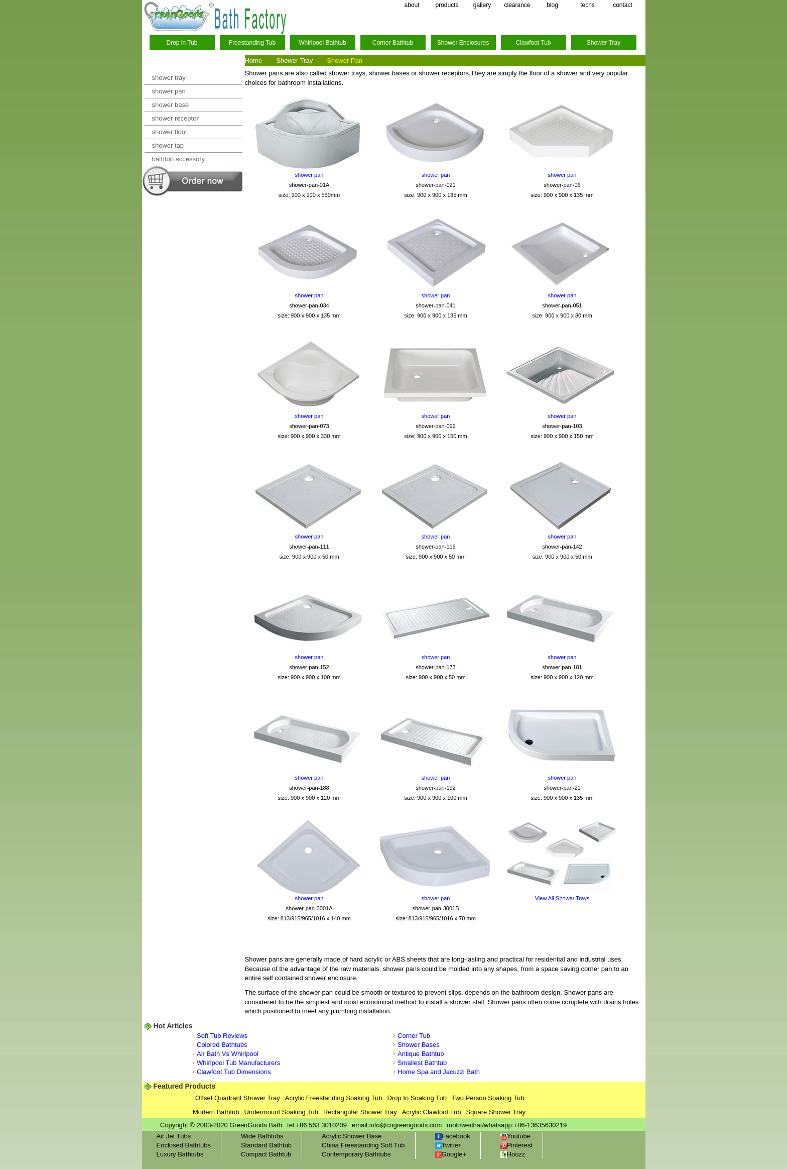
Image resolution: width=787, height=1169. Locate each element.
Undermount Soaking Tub (281, 1112)
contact (622, 5)
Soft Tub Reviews (222, 1035)
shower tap (168, 145)
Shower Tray (603, 42)
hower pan (563, 175)
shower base (170, 105)
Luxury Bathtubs (180, 1154)
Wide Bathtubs (262, 1136)
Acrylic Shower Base (351, 1136)
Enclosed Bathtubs (184, 1145)
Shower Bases (419, 1044)
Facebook (452, 1136)
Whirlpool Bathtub (322, 42)
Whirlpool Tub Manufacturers (238, 1063)
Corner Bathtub (392, 42)
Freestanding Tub (252, 42)
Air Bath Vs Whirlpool (227, 1053)
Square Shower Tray (496, 1112)
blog (552, 5)
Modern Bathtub (216, 1112)
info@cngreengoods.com (405, 1125)
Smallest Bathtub (422, 1063)
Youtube (515, 1136)
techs (587, 5)
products (446, 5)
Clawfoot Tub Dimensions (234, 1072)
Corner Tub (414, 1035)
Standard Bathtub (266, 1145)
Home (254, 60)
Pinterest (516, 1145)
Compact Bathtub (266, 1154)
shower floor (170, 132)
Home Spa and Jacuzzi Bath (439, 1072)
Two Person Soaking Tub (488, 1098)
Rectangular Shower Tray (360, 1112)
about (411, 5)
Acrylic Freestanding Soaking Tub (333, 1098)
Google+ (451, 1154)
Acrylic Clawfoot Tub (431, 1112)
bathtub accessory (178, 159)
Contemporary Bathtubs (356, 1154)
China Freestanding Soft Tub (363, 1145)
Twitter (448, 1145)
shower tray (169, 77)
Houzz (513, 1154)
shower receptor (175, 118)
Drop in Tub (181, 42)
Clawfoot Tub (533, 42)
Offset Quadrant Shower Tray (237, 1098)
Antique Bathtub (421, 1053)
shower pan (169, 91)
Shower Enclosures (463, 42)
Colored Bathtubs (222, 1044)
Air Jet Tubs (174, 1136)
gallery (482, 5)
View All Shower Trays (562, 898)
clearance (517, 5)
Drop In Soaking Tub (417, 1098)
